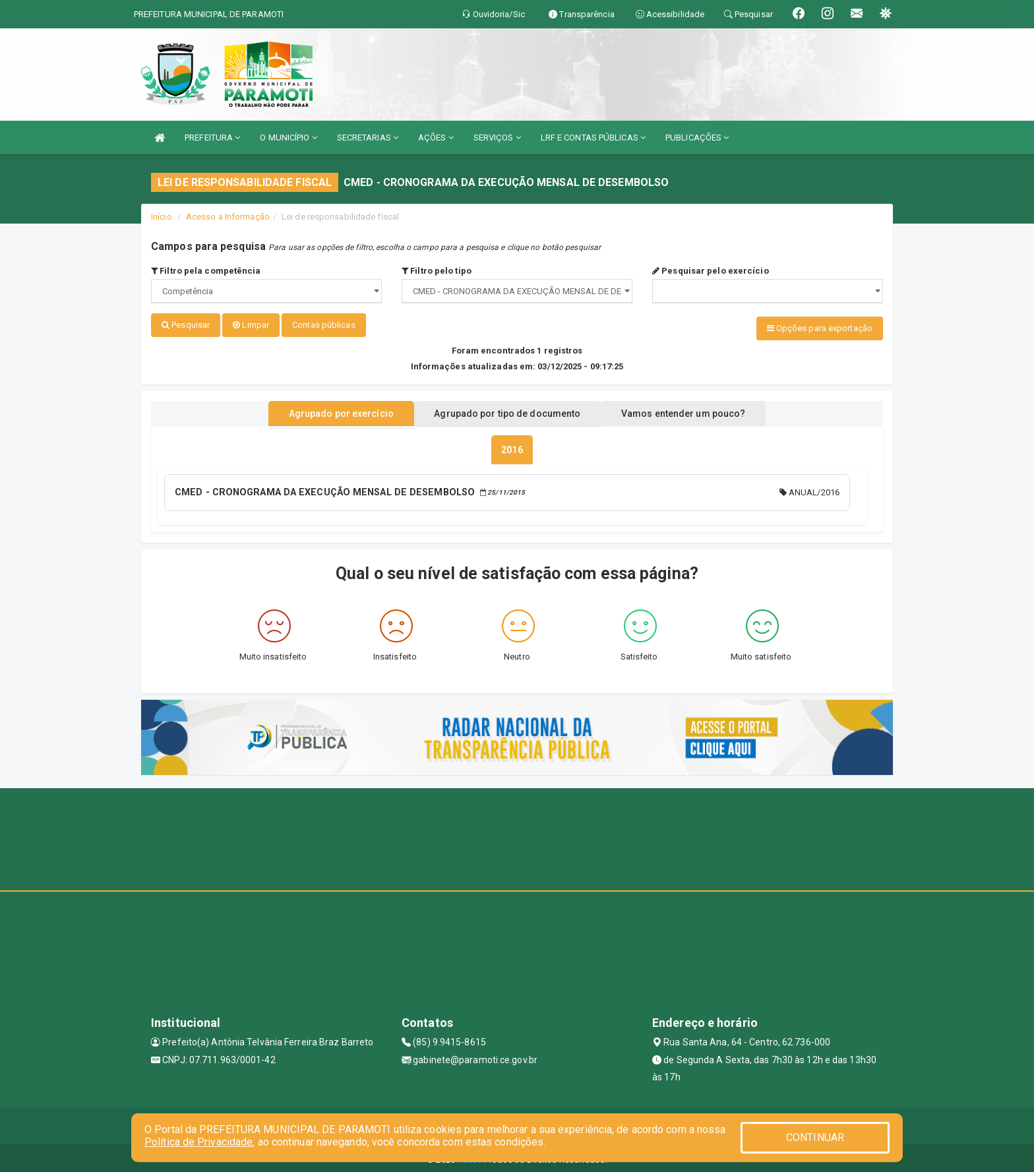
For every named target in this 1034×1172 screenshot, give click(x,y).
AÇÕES (436, 137)
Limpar (251, 325)
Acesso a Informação (228, 217)
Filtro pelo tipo (436, 271)
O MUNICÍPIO (288, 137)
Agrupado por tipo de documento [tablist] (507, 411)
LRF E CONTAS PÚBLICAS (593, 137)
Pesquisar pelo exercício (710, 271)
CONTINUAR (815, 1137)
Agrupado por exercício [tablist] (326, 411)
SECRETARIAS (367, 137)
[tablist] (511, 447)
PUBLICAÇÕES (697, 137)
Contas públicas (323, 325)
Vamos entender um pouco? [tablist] (698, 411)
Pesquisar (186, 325)
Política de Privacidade (198, 1142)
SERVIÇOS (497, 137)
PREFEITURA (212, 137)
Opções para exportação (819, 328)
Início (161, 217)
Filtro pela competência (206, 271)
